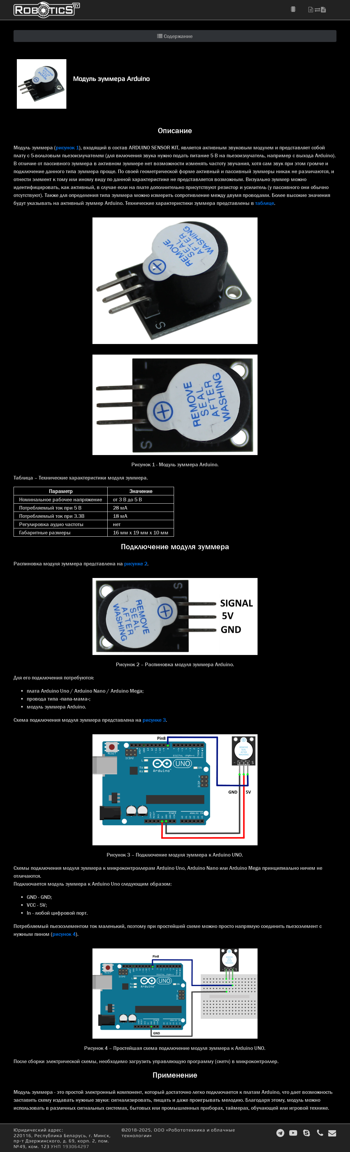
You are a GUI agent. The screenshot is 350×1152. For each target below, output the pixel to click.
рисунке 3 (154, 720)
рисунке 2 (135, 563)
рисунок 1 (67, 147)
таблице (264, 203)
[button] (297, 9)
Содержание (174, 36)
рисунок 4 (64, 934)
